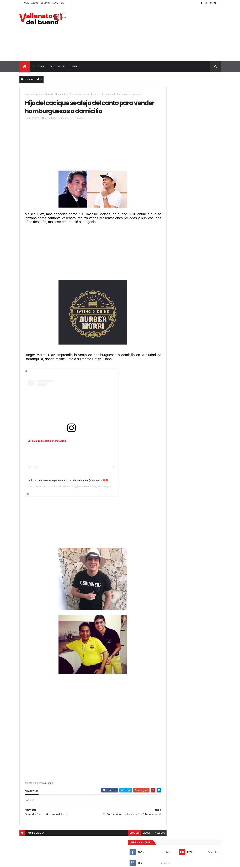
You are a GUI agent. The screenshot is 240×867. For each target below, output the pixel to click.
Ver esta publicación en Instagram (47, 452)
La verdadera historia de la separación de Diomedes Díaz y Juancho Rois (196, 158)
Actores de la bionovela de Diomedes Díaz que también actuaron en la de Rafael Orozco (196, 146)
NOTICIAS (38, 66)
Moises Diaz (67, 497)
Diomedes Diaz (52, 94)
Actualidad (38, 94)
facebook (144, 844)
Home (26, 3)
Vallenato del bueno (177, 180)
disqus (132, 844)
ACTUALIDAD (57, 66)
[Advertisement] (158, 34)
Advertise (58, 3)
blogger (120, 844)
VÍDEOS (75, 66)
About (34, 3)
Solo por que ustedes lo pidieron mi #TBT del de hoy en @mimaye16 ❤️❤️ (68, 491)
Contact (45, 3)
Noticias (65, 94)
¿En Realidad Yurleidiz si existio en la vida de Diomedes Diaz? (194, 131)
